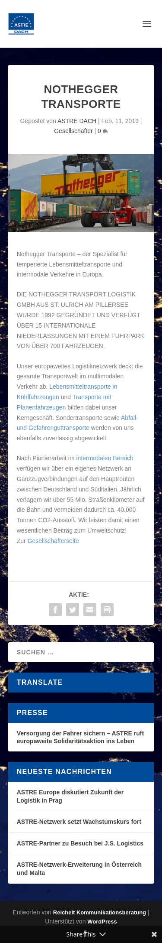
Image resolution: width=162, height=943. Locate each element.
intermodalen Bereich (104, 458)
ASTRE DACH (76, 120)
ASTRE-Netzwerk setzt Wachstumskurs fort (79, 821)
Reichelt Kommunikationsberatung (99, 912)
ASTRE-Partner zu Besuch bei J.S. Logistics (80, 843)
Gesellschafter (73, 130)
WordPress (102, 921)
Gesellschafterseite (53, 540)
